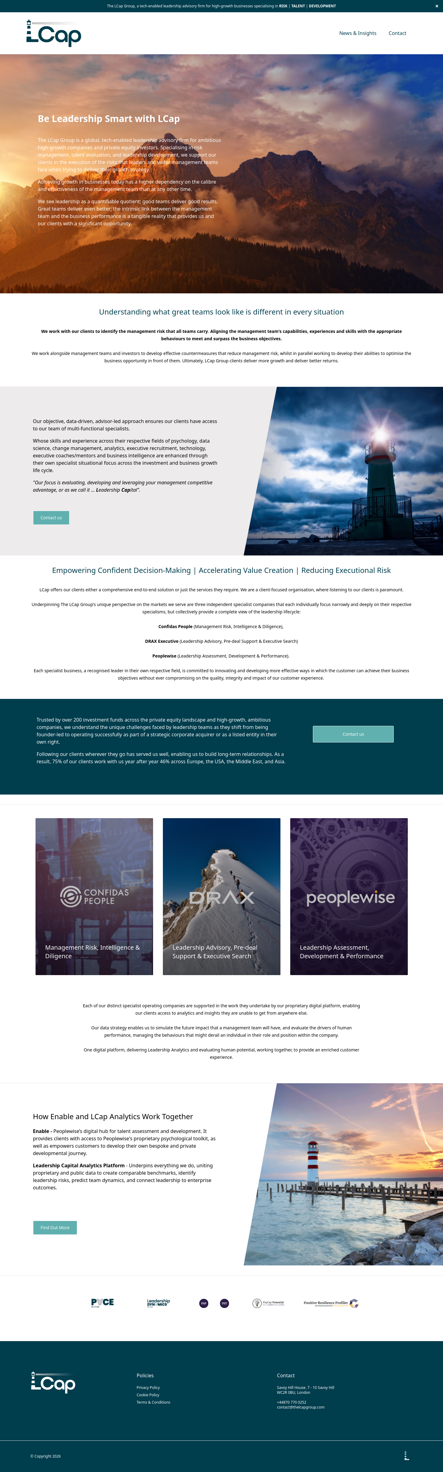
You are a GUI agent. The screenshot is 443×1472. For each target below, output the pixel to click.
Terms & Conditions (153, 1402)
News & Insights (357, 33)
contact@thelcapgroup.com (301, 1407)
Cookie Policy (148, 1395)
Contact (398, 33)
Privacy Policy (148, 1387)
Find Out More (55, 1227)
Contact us (51, 518)
